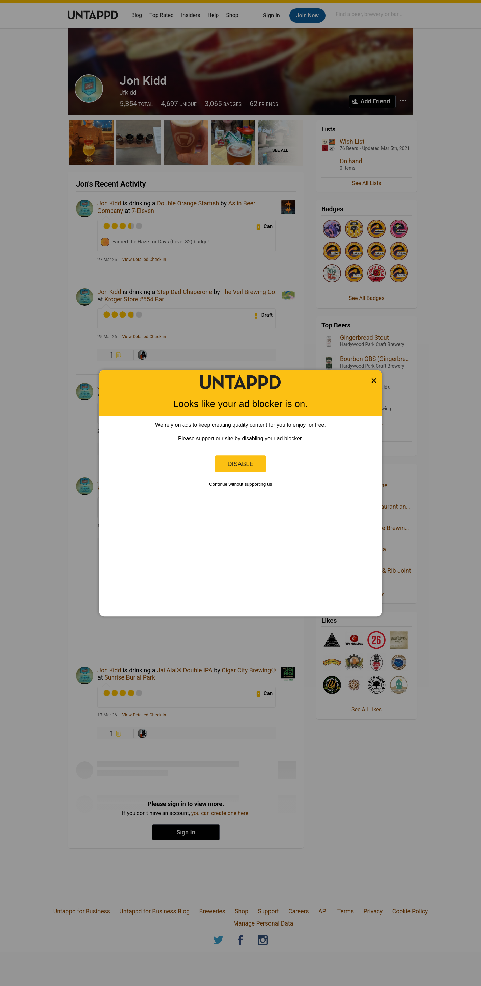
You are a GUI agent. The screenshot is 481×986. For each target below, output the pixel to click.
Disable (240, 463)
